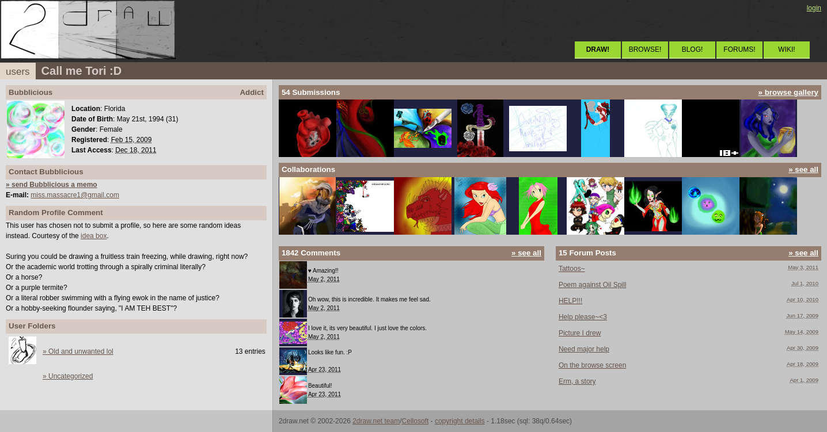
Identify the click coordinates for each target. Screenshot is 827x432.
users (18, 71)
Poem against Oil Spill (592, 285)
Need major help (584, 349)
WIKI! (786, 49)
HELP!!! (570, 301)
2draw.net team (376, 421)
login (814, 8)
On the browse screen (592, 365)
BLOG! (692, 49)
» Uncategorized (68, 376)
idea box (94, 236)
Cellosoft (415, 421)
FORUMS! (739, 49)
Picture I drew (580, 333)
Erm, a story (577, 381)
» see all (803, 169)
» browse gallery (788, 92)
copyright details (460, 421)
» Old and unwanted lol (78, 351)
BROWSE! (645, 49)
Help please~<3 (583, 317)
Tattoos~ (572, 269)
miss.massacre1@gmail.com (75, 195)
